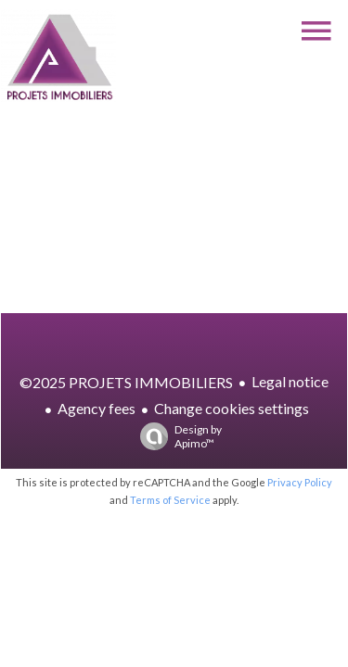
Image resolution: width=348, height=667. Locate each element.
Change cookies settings (231, 408)
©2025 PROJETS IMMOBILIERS (126, 382)
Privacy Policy (299, 482)
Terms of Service (170, 500)
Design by (176, 436)
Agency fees (96, 408)
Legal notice (290, 381)
